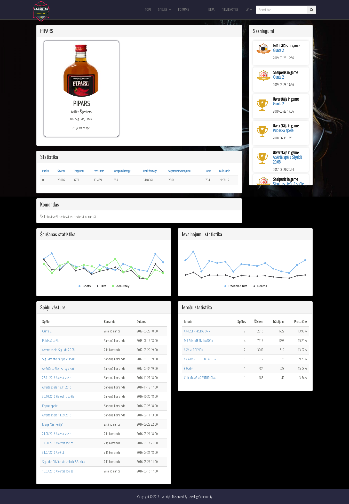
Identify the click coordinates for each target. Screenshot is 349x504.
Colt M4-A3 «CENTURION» (200, 377)
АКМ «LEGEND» (193, 349)
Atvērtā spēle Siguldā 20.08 (287, 159)
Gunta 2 (278, 50)
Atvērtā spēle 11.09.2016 (56, 415)
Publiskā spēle (283, 130)
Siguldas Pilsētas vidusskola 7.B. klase (64, 461)
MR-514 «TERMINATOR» (198, 340)
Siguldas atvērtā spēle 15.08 (58, 358)
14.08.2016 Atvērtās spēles (57, 442)
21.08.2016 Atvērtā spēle (56, 433)
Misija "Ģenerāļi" (52, 424)
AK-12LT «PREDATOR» (197, 331)
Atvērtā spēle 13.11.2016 (56, 387)
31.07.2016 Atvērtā (53, 452)
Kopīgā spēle (50, 405)
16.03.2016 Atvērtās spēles (57, 471)
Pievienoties (230, 10)
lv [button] (249, 10)
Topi (148, 10)
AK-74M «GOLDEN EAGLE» (200, 358)
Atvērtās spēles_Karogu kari (58, 368)
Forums (183, 10)
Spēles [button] (164, 10)
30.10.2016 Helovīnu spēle (58, 396)
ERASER (188, 368)
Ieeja (211, 10)
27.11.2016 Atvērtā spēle (56, 377)
